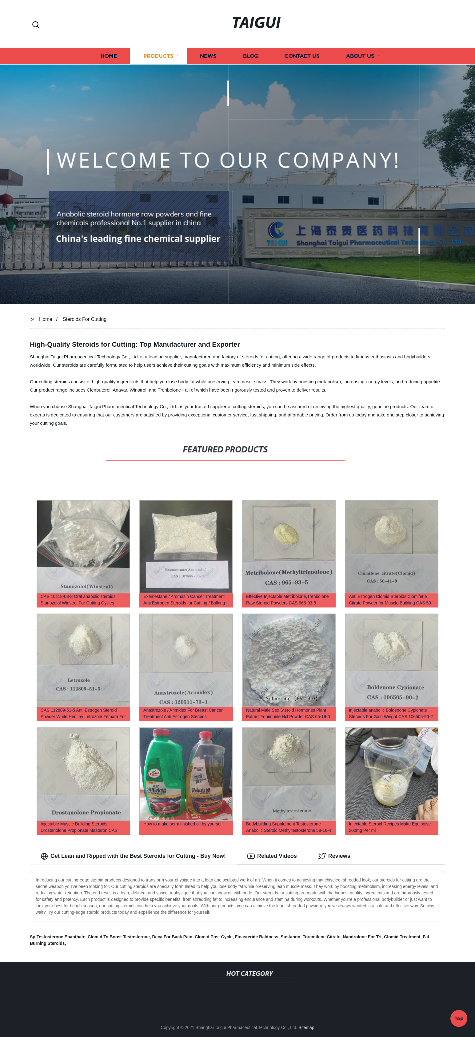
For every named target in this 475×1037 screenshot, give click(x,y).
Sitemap (306, 1027)
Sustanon (290, 936)
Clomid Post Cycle (214, 936)
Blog (250, 56)
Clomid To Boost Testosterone (119, 936)
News (208, 56)
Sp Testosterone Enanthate (57, 936)
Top (459, 1020)
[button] (36, 25)
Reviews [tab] (334, 856)
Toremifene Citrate (322, 936)
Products (158, 56)
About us (360, 56)
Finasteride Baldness (256, 936)
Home (109, 56)
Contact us (302, 56)
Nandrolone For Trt (362, 936)
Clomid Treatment (402, 936)
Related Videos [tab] (272, 856)
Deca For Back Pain (172, 936)
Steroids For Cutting (84, 319)
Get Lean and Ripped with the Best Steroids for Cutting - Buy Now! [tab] (133, 856)
